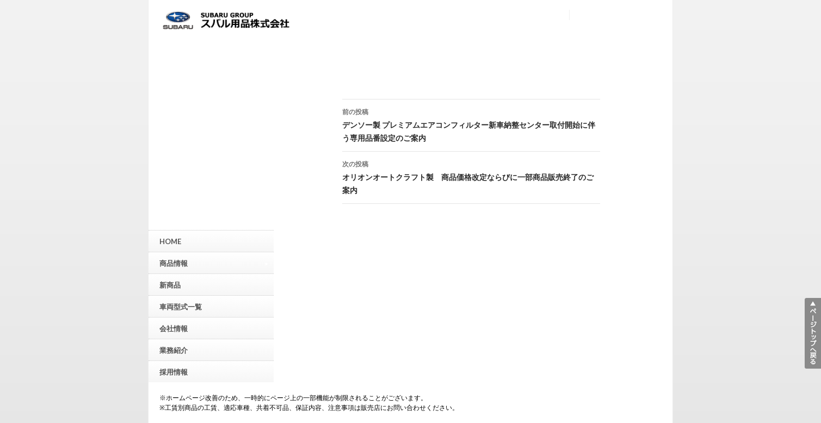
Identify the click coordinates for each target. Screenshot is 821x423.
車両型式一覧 (180, 306)
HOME (170, 241)
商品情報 (213, 262)
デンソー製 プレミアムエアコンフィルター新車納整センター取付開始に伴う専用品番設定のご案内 (471, 123)
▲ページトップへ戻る (813, 333)
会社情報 (173, 328)
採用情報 (173, 372)
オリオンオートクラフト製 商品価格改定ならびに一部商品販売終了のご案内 (471, 176)
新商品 (170, 285)
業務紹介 (173, 350)
